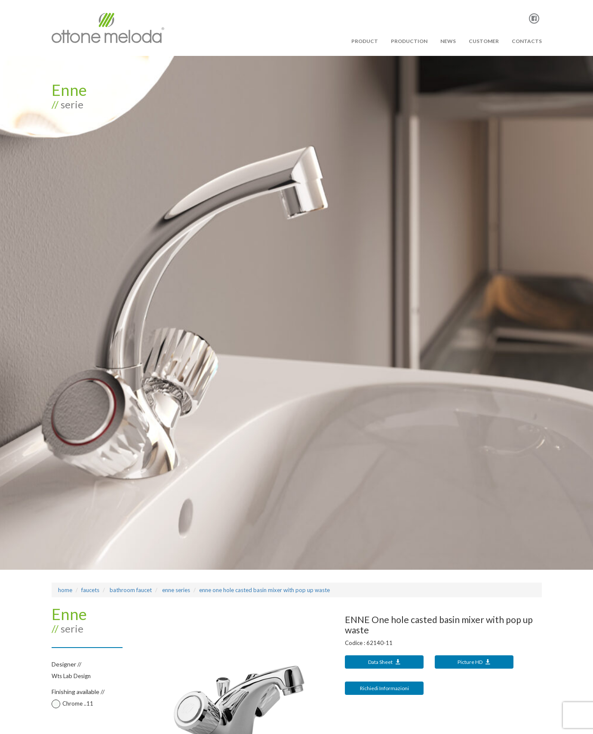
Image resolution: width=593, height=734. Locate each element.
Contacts (527, 41)
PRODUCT (364, 41)
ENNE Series (175, 590)
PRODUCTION (409, 41)
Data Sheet (384, 662)
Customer (484, 41)
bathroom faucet (130, 590)
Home (65, 590)
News (448, 41)
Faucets (90, 590)
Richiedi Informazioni (384, 688)
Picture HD (474, 662)
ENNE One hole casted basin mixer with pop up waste (264, 590)
